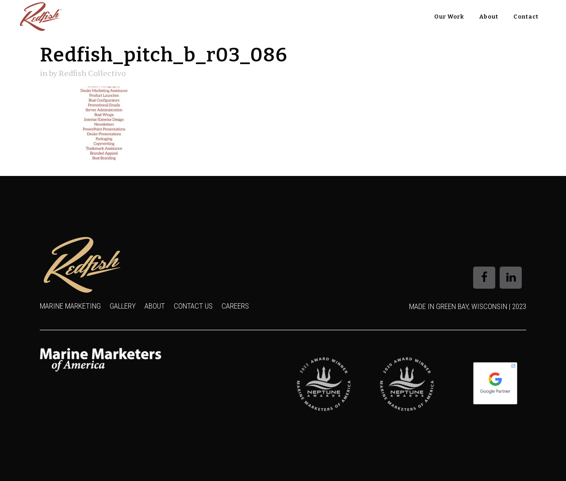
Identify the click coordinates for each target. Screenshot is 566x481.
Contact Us (193, 306)
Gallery (123, 306)
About (155, 306)
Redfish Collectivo (92, 73)
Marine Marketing (70, 306)
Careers (235, 306)
